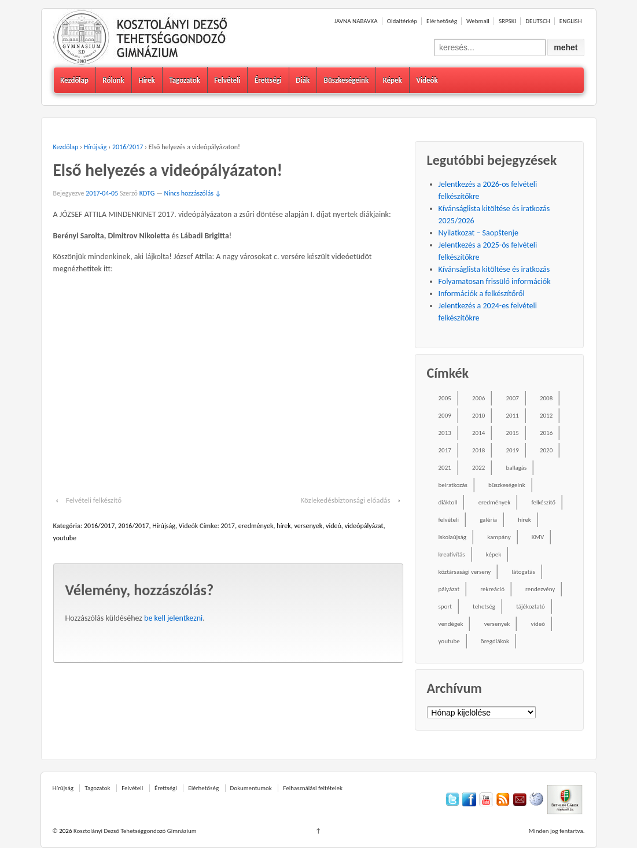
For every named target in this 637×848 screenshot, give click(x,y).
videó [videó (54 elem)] (538, 624)
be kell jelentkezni (173, 618)
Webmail (477, 21)
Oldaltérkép (402, 21)
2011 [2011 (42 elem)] (512, 415)
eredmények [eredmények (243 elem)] (494, 502)
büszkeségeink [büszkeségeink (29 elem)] (506, 485)
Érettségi (268, 80)
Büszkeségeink (346, 80)
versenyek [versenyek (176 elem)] (497, 624)
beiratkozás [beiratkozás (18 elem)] (453, 485)
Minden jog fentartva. (557, 831)
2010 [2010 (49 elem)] (478, 415)
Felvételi (227, 80)
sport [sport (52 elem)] (445, 606)
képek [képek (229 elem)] (493, 554)
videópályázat (364, 526)
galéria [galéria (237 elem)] (488, 519)
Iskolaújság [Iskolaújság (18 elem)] (452, 537)
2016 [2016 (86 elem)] (546, 433)
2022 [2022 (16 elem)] (478, 467)
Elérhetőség (441, 21)
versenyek (308, 526)
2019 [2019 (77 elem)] (512, 450)
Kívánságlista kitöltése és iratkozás (494, 269)
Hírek (146, 80)
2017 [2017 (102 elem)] (445, 450)
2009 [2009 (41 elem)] (445, 415)
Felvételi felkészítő (93, 500)
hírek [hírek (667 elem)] (524, 519)
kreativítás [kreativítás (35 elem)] (452, 554)
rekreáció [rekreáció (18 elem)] (492, 589)
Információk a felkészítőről (482, 293)
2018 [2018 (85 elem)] (478, 450)
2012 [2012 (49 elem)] (546, 415)
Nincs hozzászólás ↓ (193, 193)
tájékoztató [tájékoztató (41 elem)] (530, 606)
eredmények (256, 526)
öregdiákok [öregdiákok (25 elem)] (495, 641)
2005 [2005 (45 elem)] (445, 398)
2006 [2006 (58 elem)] (478, 398)
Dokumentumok (251, 788)
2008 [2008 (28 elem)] (546, 398)
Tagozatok (184, 80)
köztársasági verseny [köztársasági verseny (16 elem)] (465, 572)
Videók (427, 80)
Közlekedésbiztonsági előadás (346, 500)
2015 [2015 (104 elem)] (512, 433)
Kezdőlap (74, 80)
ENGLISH (570, 21)
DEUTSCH (537, 21)
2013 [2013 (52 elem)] (445, 433)
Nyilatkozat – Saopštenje (478, 233)
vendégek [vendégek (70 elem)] (451, 624)
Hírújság (95, 147)
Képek (392, 80)
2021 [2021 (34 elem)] (445, 467)
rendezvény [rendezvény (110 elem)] (540, 589)
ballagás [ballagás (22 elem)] (516, 467)
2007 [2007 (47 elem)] (512, 398)
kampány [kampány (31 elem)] (498, 537)
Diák (303, 80)
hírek (284, 526)
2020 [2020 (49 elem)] (546, 450)
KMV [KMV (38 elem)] (538, 537)
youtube (65, 538)
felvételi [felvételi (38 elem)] (449, 519)
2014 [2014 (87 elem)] (478, 433)
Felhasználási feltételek (313, 788)
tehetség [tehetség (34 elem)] (484, 606)
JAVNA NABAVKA (356, 21)
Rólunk (113, 80)
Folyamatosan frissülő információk (495, 281)
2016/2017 (127, 147)
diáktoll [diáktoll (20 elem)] (448, 502)
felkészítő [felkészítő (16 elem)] (543, 502)
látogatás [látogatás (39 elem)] (523, 572)
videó (333, 526)
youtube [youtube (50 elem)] (449, 641)
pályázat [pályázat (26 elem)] (449, 589)
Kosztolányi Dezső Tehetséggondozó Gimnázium (134, 831)
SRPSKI (507, 21)
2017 (228, 526)
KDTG (147, 193)
